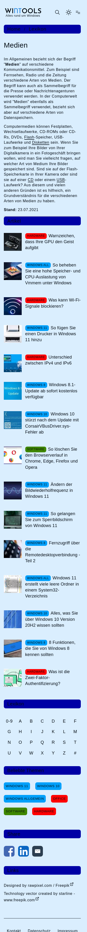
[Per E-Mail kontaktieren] (37, 852)
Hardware (44, 811)
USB (61, 180)
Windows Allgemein (25, 798)
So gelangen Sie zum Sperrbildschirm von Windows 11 (50, 519)
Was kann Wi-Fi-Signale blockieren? (53, 303)
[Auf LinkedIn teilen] (23, 852)
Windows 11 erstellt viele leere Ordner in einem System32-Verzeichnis (52, 587)
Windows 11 (17, 786)
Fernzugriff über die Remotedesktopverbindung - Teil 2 (52, 552)
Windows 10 (48, 786)
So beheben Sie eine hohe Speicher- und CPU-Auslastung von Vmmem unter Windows (53, 274)
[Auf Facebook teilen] (9, 852)
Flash (29, 137)
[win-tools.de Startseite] (23, 12)
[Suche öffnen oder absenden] (57, 12)
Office (59, 798)
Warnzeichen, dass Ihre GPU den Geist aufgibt (50, 241)
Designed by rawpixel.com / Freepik (36, 885)
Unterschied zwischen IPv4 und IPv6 (48, 360)
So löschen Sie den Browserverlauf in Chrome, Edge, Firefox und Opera (51, 458)
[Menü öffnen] (78, 12)
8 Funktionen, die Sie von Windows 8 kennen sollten (50, 648)
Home (14, 29)
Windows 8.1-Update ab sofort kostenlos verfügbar (51, 390)
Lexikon (37, 29)
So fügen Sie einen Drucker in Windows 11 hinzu (50, 333)
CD (31, 180)
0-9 (9, 721)
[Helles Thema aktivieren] (69, 12)
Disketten (40, 142)
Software (15, 811)
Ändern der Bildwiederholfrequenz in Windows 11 (49, 490)
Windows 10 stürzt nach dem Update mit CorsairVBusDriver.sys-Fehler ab (52, 423)
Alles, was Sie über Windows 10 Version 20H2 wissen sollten (51, 619)
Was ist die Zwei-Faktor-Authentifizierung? (47, 677)
